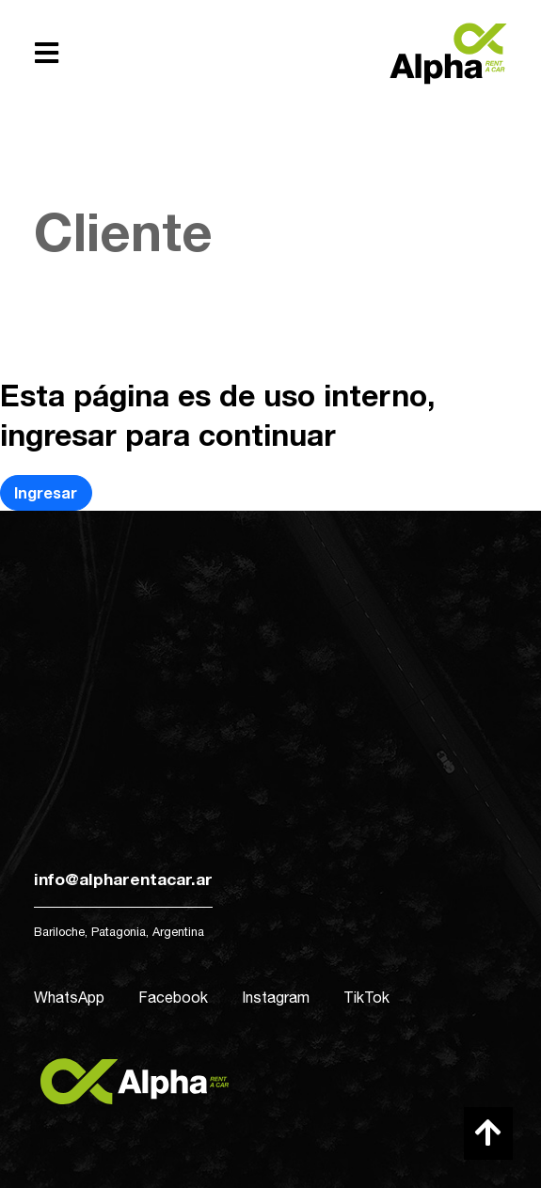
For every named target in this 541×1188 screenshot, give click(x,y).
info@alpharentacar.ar (123, 879)
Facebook (173, 997)
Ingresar (45, 492)
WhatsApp (69, 997)
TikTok (366, 997)
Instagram (276, 997)
